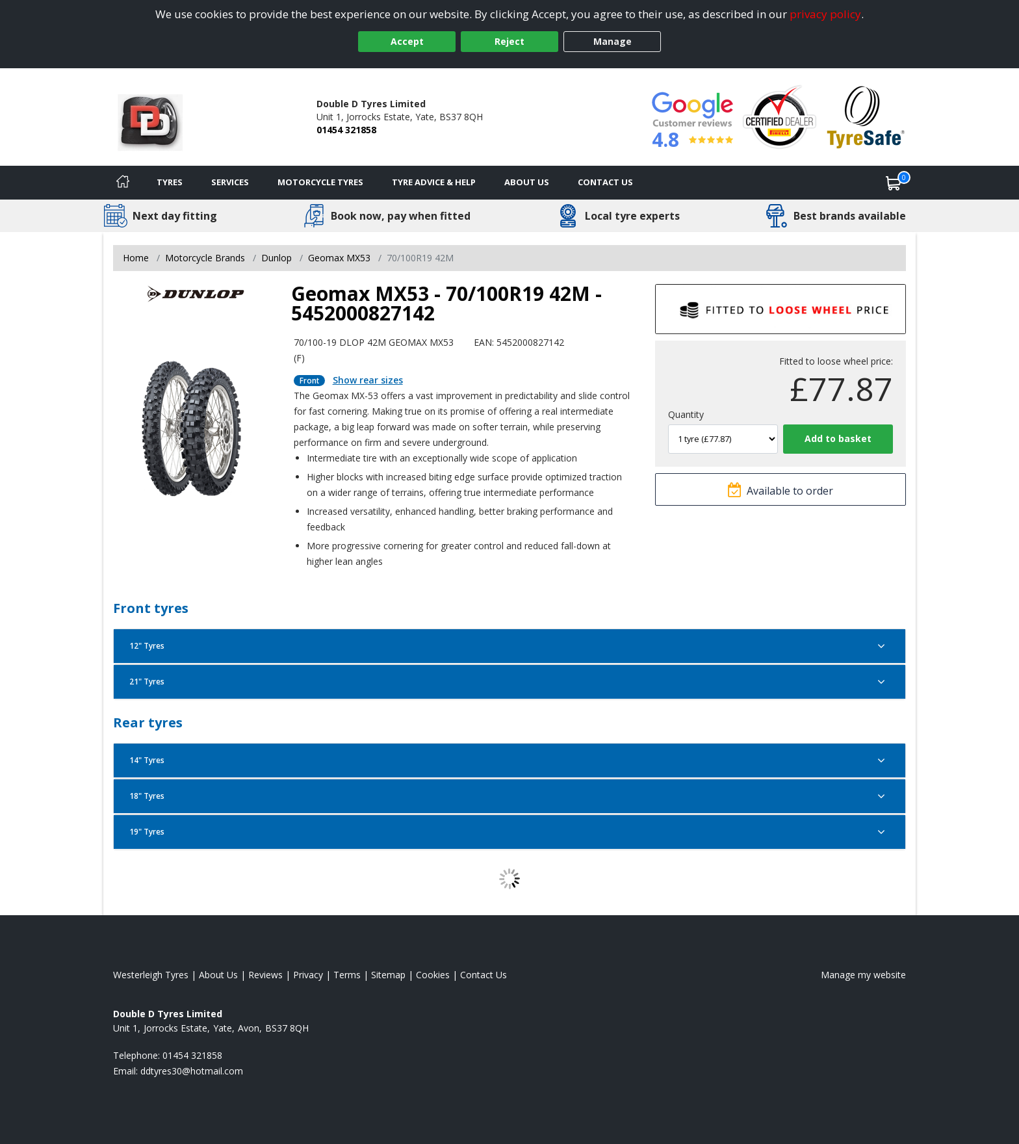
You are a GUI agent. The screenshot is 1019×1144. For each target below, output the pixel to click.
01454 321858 (346, 130)
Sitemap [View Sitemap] (388, 974)
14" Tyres (509, 760)
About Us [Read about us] (218, 974)
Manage (612, 41)
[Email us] (191, 1071)
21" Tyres (509, 682)
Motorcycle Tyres (320, 182)
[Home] (122, 183)
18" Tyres (509, 796)
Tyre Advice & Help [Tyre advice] (434, 182)
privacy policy (825, 13)
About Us (526, 182)
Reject (509, 41)
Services (230, 182)
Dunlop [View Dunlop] (276, 258)
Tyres (170, 182)
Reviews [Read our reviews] (265, 974)
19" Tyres (509, 832)
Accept (407, 41)
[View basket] (893, 183)
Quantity (686, 414)
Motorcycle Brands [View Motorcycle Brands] (205, 258)
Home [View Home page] (136, 258)
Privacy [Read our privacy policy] (308, 974)
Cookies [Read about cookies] (433, 974)
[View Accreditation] (779, 116)
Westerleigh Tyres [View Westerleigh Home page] (150, 974)
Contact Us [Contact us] (605, 182)
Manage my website (863, 974)
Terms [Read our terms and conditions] (347, 974)
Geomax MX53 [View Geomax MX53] (339, 258)
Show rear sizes (368, 380)
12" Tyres (509, 646)
